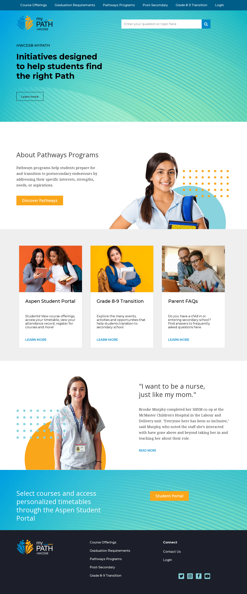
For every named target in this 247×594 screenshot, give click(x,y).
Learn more (30, 96)
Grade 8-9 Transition (191, 5)
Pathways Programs (119, 5)
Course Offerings (33, 5)
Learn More (36, 340)
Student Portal (169, 495)
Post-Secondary (155, 5)
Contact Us (172, 551)
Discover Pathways (40, 200)
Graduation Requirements (75, 5)
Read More (147, 450)
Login (219, 5)
